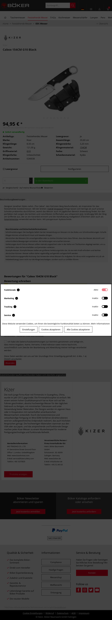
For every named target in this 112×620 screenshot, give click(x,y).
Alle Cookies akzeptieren (78, 329)
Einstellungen (28, 329)
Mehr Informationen (100, 323)
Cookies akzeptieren (50, 329)
